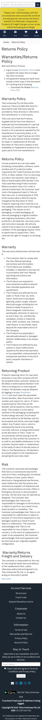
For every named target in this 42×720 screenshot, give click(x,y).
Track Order (21, 597)
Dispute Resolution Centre (21, 601)
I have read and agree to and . (21, 670)
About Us (21, 613)
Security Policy (21, 642)
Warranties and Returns (21, 634)
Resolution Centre (27, 70)
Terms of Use (21, 630)
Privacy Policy (21, 638)
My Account (21, 593)
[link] (17, 683)
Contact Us (21, 618)
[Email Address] (21, 664)
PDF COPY (6, 579)
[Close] (21, 10)
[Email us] (12, 683)
